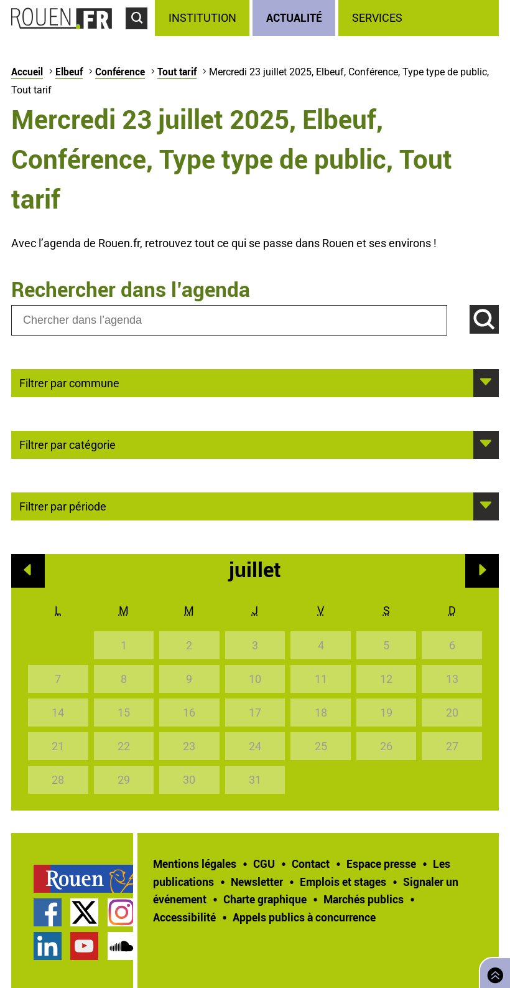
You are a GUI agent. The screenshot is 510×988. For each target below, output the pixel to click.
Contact (311, 863)
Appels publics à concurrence (304, 917)
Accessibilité (184, 917)
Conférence (120, 71)
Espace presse (381, 863)
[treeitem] (204, 18)
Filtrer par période (62, 505)
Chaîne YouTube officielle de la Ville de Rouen (84, 946)
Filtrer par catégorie (67, 443)
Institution (202, 17)
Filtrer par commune (69, 382)
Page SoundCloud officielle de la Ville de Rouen (122, 946)
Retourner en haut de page (492, 971)
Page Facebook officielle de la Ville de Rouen (48, 912)
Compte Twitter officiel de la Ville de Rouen (84, 912)
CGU (264, 863)
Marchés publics (363, 899)
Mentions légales (194, 863)
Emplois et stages (343, 881)
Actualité (294, 17)
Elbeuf (69, 71)
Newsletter (257, 881)
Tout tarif (177, 71)
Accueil (27, 71)
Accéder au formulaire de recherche (140, 35)
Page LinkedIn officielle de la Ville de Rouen (48, 946)
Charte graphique (265, 899)
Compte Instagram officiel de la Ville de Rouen (122, 912)
